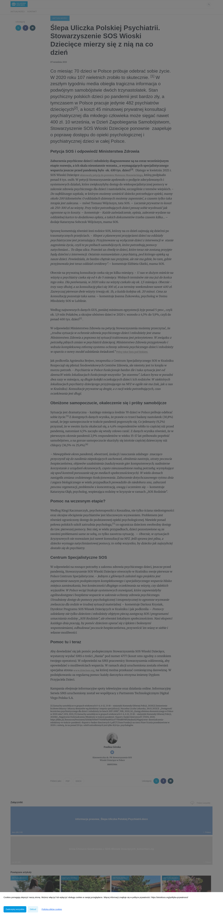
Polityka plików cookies (52, 909)
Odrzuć (33, 909)
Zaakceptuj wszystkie (15, 909)
